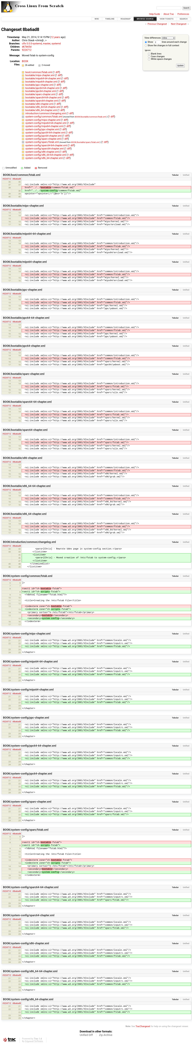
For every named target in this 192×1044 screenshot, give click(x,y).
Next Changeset (178, 24)
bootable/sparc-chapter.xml (40, 94)
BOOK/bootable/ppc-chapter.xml (22, 289)
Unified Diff (86, 1035)
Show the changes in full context (162, 45)
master (46, 43)
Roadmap (126, 19)
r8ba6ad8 (16, 179)
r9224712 (7, 179)
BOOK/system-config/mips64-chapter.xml (28, 689)
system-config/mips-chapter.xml (43, 119)
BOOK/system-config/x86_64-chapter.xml (28, 999)
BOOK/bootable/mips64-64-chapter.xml (27, 233)
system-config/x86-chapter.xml (42, 151)
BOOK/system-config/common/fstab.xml (27, 576)
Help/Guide (154, 14)
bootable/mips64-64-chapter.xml (43, 78)
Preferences (183, 14)
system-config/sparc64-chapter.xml (44, 148)
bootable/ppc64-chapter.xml (41, 91)
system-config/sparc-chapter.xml (43, 138)
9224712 (26, 49)
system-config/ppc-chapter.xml (42, 129)
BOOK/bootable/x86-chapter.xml (22, 457)
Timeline (109, 19)
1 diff (56, 72)
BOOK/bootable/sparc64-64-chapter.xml (27, 401)
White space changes (161, 59)
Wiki (97, 19)
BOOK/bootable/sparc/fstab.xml (85, 142)
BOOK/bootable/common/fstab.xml (90, 117)
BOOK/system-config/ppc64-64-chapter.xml (29, 745)
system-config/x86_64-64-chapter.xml (46, 154)
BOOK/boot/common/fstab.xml (21, 174)
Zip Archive (105, 1035)
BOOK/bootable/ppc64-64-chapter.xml (26, 317)
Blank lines (156, 53)
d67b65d (26, 46)
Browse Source (145, 19)
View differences (153, 38)
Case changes (158, 56)
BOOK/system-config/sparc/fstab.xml (25, 829)
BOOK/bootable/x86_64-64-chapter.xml (27, 486)
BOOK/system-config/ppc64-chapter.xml (27, 773)
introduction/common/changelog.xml (46, 113)
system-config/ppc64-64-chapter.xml (45, 132)
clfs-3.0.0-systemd (32, 43)
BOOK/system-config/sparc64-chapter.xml (28, 915)
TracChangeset (142, 1026)
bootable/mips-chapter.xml (40, 75)
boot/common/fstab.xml (39, 72)
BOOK (25, 61)
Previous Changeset (157, 24)
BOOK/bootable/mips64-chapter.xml (25, 261)
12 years (55, 37)
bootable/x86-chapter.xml (39, 103)
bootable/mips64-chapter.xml (41, 81)
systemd (56, 43)
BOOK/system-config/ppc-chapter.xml (26, 717)
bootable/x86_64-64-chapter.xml (43, 107)
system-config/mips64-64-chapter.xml (46, 123)
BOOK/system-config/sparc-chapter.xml (27, 801)
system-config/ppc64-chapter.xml (43, 135)
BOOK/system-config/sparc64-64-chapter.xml (31, 887)
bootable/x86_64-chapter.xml (41, 110)
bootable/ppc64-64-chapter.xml (42, 88)
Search (184, 19)
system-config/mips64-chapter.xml (44, 126)
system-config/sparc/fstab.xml (42, 142)
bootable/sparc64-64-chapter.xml (43, 97)
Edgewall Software (34, 1041)
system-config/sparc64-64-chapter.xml (46, 145)
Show (149, 42)
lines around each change (170, 42)
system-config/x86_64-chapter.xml (44, 158)
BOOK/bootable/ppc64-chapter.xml (24, 345)
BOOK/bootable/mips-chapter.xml (23, 205)
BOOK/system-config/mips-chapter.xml (27, 633)
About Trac (168, 14)
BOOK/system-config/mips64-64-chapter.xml (30, 661)
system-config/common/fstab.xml (44, 116)
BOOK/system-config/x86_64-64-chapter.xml (30, 971)
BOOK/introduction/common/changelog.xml (29, 542)
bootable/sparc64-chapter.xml (42, 100)
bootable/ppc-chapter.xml (39, 84)
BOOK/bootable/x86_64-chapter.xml (25, 513)
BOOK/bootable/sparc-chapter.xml (23, 373)
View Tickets (166, 19)
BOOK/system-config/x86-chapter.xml (26, 943)
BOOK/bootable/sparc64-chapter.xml (25, 429)
